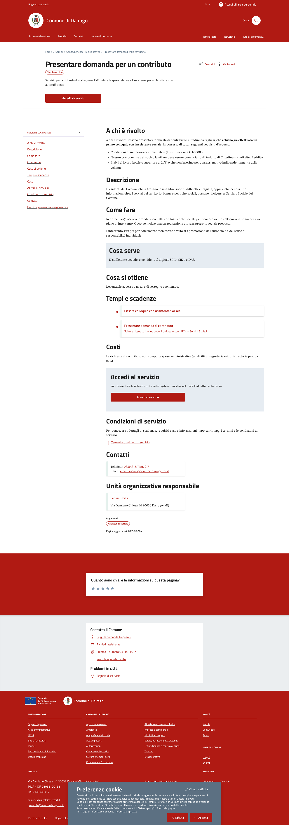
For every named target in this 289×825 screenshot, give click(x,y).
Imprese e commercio (156, 730)
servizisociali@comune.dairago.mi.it (144, 471)
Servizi (59, 52)
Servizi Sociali (119, 498)
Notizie (206, 724)
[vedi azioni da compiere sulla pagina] (225, 64)
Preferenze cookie (37, 818)
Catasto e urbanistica (97, 751)
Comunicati (209, 730)
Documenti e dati (37, 757)
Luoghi (206, 757)
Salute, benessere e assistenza (83, 52)
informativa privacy (126, 812)
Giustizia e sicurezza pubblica (159, 724)
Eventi (206, 763)
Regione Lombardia (38, 4)
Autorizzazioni (93, 746)
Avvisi (206, 735)
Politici (31, 746)
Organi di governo (37, 724)
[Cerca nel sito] (256, 20)
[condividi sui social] (206, 64)
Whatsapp (210, 781)
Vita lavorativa (152, 757)
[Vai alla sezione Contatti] (53, 200)
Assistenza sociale (118, 524)
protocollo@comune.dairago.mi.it (46, 805)
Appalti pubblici (94, 741)
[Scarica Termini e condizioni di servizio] (127, 442)
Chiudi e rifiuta (198, 789)
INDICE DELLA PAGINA (53, 132)
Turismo (148, 751)
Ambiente (91, 730)
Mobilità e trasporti (154, 735)
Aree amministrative (39, 730)
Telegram (226, 781)
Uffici (31, 735)
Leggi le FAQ (92, 781)
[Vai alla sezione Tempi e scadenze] (53, 175)
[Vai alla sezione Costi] (53, 181)
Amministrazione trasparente (160, 781)
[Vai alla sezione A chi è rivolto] (53, 143)
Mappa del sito (62, 818)
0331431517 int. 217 (136, 466)
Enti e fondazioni (37, 741)
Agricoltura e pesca (96, 724)
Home (48, 52)
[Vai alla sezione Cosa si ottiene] (53, 168)
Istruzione (229, 37)
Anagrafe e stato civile (98, 735)
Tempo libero (209, 37)
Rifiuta (180, 817)
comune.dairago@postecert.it (44, 800)
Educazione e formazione (99, 762)
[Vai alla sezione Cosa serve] (53, 162)
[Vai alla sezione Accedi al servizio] (53, 187)
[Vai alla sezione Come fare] (53, 156)
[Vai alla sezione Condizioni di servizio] (53, 194)
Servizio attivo (54, 72)
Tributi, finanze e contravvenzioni (162, 746)
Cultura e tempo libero (98, 757)
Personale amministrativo (42, 751)
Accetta (203, 817)
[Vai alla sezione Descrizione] (53, 149)
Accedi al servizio (148, 397)
